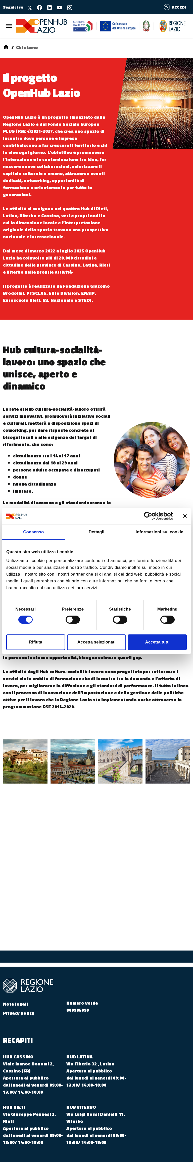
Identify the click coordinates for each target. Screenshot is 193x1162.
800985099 (77, 1010)
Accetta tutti (157, 642)
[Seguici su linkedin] (47, 7)
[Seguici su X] (27, 7)
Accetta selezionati (96, 642)
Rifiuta (35, 642)
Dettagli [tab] (97, 532)
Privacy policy (18, 1013)
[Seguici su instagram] (68, 7)
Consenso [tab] (33, 532)
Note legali (15, 1004)
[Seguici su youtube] (58, 7)
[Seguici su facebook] (37, 7)
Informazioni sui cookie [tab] (159, 532)
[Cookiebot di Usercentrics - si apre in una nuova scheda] (151, 516)
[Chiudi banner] (185, 516)
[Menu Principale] (9, 26)
